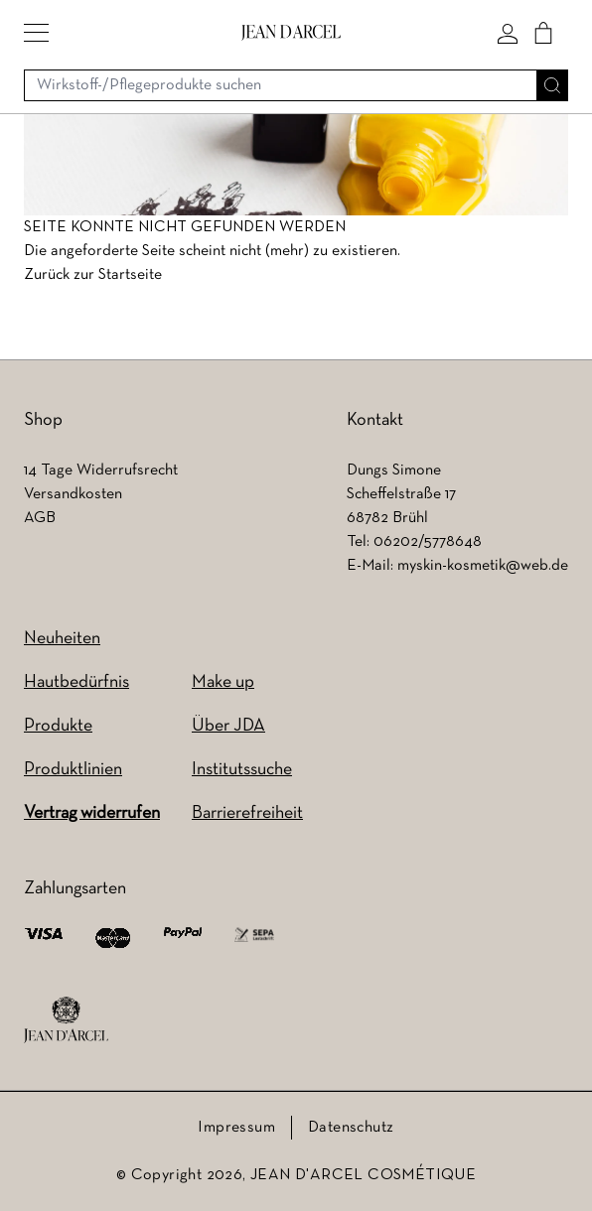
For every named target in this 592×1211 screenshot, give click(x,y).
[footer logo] (66, 1020)
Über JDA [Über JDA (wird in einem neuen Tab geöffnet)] (228, 726)
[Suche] (552, 85)
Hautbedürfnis (76, 682)
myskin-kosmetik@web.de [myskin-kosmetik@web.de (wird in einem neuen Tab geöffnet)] (482, 566)
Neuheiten (62, 638)
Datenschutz (350, 1128)
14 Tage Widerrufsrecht (101, 470)
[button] (36, 33)
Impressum (236, 1128)
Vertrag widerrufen (92, 813)
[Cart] (543, 33)
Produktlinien (73, 769)
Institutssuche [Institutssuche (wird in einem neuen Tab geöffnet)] (242, 769)
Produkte (58, 726)
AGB (40, 518)
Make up (223, 682)
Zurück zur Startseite (93, 275)
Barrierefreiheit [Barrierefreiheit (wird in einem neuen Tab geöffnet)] (247, 813)
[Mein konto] (508, 33)
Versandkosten (73, 494)
